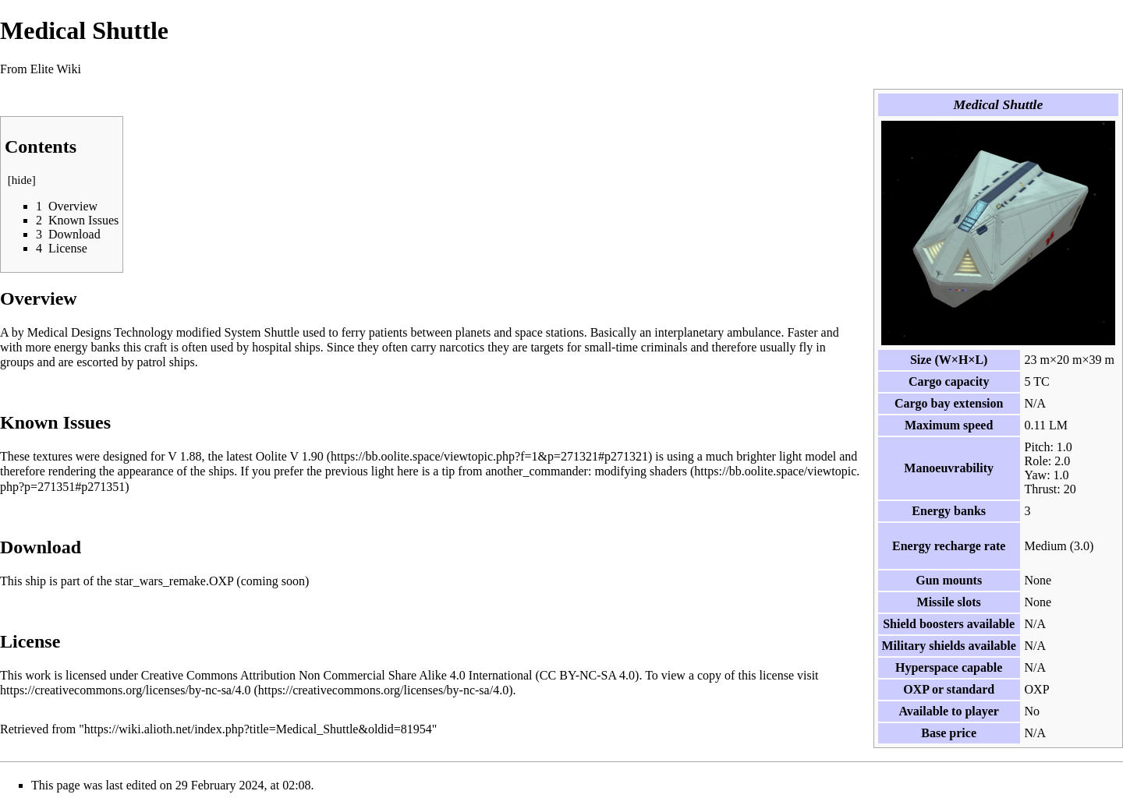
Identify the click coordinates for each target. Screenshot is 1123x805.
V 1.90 (306, 456)
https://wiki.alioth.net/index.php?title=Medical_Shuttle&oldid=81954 (258, 729)
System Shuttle (261, 332)
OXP (916, 689)
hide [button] (22, 180)
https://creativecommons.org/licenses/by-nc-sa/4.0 (125, 690)
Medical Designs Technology (100, 332)
